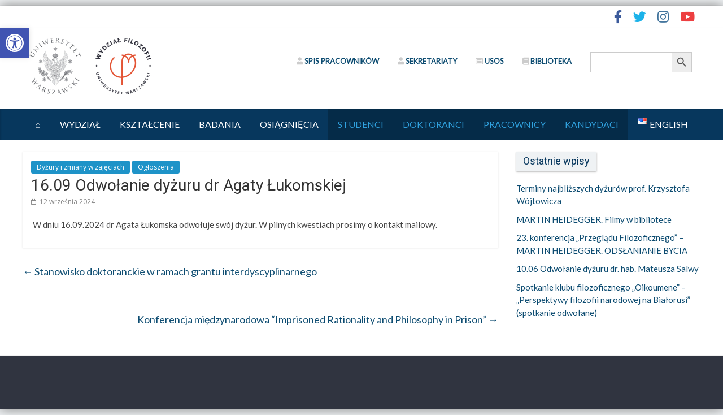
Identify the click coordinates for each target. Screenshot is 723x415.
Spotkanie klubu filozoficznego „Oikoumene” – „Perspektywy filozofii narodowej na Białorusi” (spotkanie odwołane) (603, 300)
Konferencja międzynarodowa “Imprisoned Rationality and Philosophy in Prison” (317, 319)
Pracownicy (515, 124)
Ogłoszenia (156, 167)
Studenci (361, 124)
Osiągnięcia (289, 124)
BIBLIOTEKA (547, 61)
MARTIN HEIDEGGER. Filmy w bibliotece (594, 219)
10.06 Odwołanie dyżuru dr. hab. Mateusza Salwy (607, 268)
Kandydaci (592, 124)
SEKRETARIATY (427, 61)
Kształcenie (150, 124)
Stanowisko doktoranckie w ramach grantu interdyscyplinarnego (170, 271)
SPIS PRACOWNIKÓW (338, 61)
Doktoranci (433, 124)
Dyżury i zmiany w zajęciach (80, 167)
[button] (14, 43)
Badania (220, 124)
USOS (490, 61)
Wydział (80, 124)
